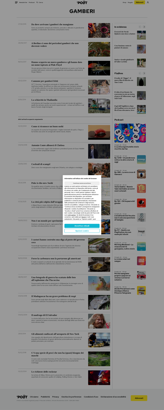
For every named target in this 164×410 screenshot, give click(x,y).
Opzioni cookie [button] (82, 231)
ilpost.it (83, 217)
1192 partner (72, 215)
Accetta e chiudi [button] (82, 226)
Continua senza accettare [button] (82, 183)
